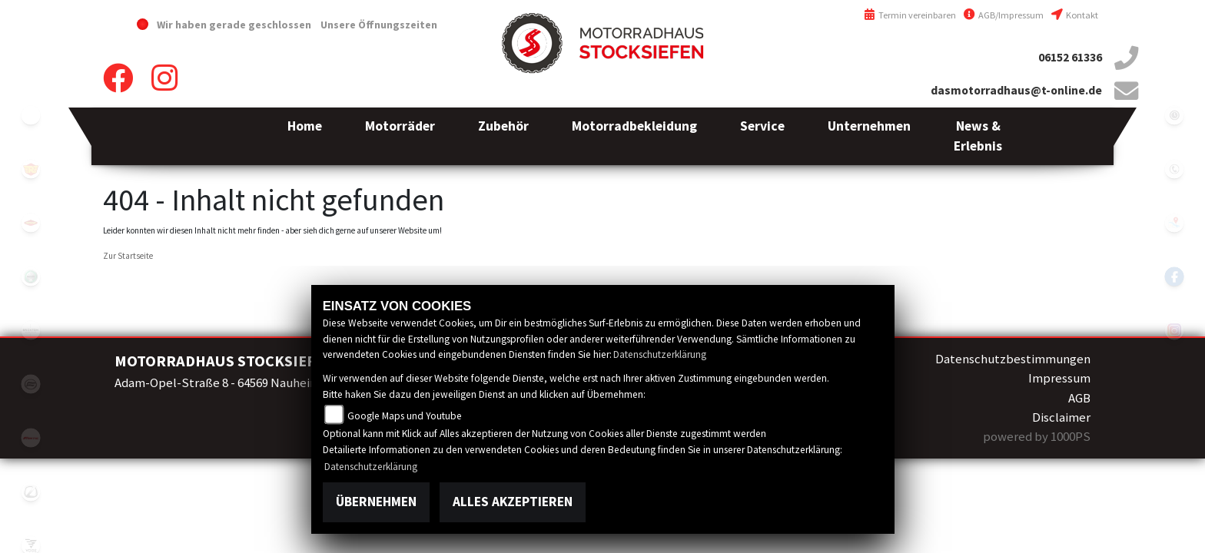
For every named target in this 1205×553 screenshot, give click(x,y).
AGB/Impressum (1004, 15)
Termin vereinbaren (910, 15)
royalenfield (31, 169)
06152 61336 (1070, 57)
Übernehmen (376, 501)
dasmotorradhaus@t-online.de (1016, 90)
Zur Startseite (128, 255)
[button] (400, 136)
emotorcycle (31, 115)
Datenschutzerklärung (659, 354)
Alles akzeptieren (513, 501)
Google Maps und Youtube (404, 415)
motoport (31, 223)
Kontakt (1074, 15)
